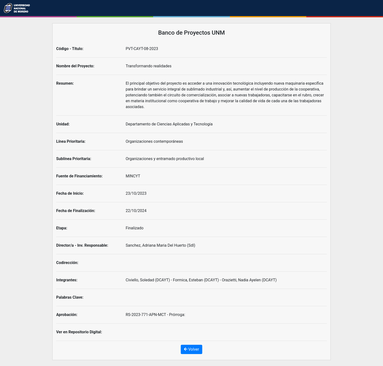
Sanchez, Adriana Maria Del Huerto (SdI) (160, 245)
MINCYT (133, 176)
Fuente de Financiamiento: (79, 176)
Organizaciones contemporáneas (154, 141)
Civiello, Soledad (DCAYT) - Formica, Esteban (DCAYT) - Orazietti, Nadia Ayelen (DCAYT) (201, 280)
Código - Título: (69, 48)
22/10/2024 (136, 210)
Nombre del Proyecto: (75, 66)
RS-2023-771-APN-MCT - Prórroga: (155, 314)
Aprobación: (66, 314)
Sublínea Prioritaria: (73, 158)
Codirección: (67, 262)
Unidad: (63, 124)
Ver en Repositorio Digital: (79, 332)
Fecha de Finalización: (75, 210)
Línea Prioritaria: (70, 141)
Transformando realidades (148, 66)
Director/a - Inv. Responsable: (82, 245)
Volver (191, 349)
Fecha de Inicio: (70, 193)
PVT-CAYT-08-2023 (142, 48)
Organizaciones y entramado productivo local (165, 158)
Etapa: (61, 228)
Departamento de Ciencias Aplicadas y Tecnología (169, 124)
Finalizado (135, 228)
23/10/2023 (136, 193)
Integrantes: (66, 280)
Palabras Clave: (69, 297)
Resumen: (65, 83)
